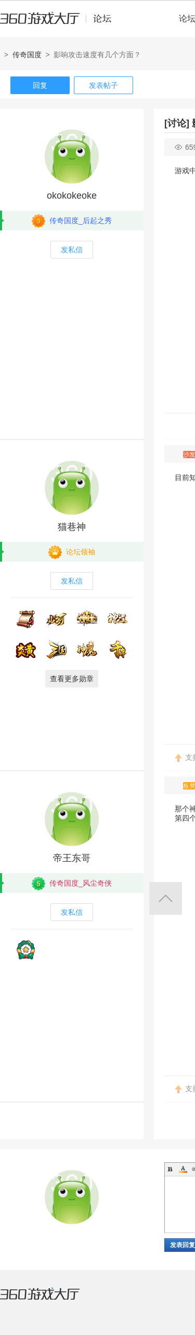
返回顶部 (165, 898)
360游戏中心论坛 (60, 22)
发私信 (72, 249)
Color (183, 1169)
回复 (40, 85)
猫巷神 (72, 527)
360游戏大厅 (50, 1300)
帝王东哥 (71, 858)
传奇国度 (27, 54)
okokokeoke (72, 195)
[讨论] (176, 123)
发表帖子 (103, 85)
